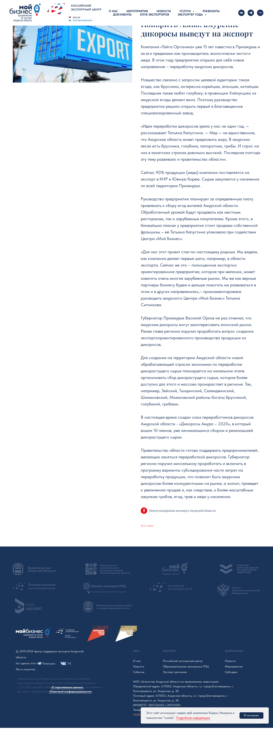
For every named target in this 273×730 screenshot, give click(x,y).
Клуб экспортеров (154, 14)
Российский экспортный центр (182, 663)
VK (69, 665)
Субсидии (231, 674)
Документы (122, 14)
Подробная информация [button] (193, 718)
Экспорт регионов (175, 674)
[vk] (241, 13)
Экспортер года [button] (191, 14)
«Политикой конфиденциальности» (70, 693)
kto (18, 665)
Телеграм (49, 665)
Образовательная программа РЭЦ (186, 668)
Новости (164, 11)
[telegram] (251, 13)
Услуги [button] (185, 11)
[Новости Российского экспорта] (260, 13)
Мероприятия (137, 11)
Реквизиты (211, 11)
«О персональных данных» (67, 689)
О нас (113, 11)
